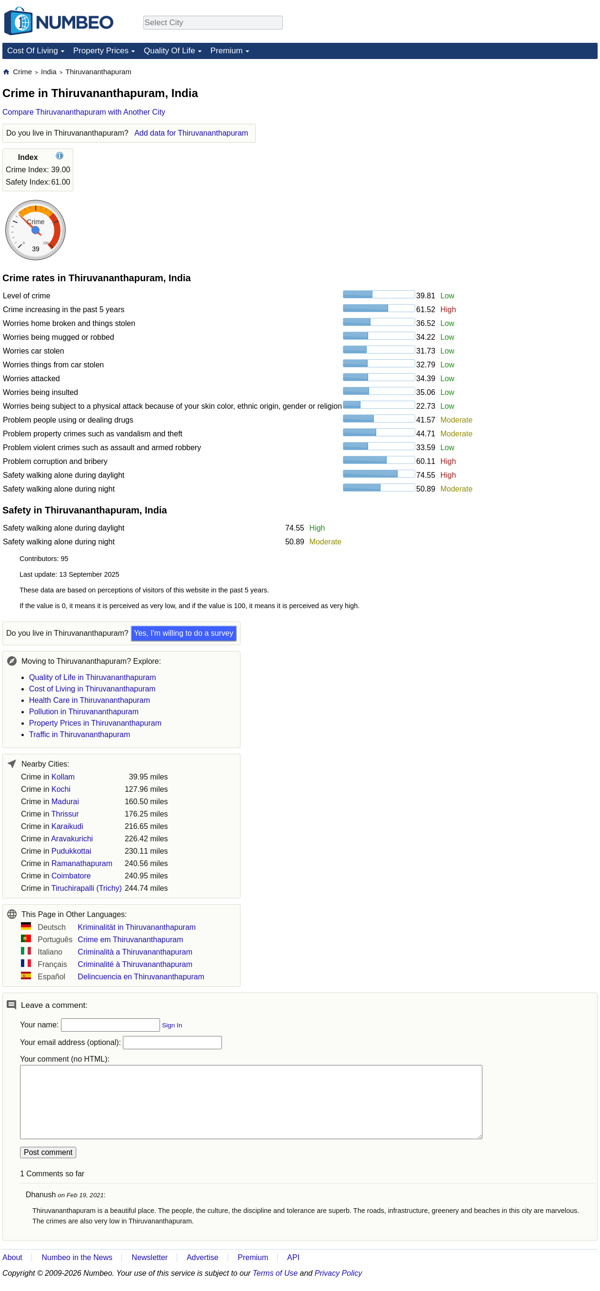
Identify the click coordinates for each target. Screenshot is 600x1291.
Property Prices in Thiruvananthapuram (95, 723)
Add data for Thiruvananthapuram (191, 133)
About (12, 1257)
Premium (226, 50)
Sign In (172, 1025)
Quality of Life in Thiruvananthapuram (92, 677)
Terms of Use (275, 1273)
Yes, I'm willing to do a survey (183, 633)
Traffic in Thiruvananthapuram (79, 734)
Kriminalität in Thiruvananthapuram (137, 927)
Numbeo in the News (76, 1257)
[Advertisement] (526, 126)
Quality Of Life (169, 50)
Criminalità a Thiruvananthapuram (135, 952)
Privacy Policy (338, 1273)
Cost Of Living (32, 50)
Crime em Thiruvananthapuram (130, 940)
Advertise (203, 1257)
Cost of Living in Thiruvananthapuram (92, 689)
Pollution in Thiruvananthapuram (84, 712)
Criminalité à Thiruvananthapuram (135, 964)
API (293, 1257)
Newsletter (150, 1257)
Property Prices (101, 50)
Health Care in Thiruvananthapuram (89, 700)
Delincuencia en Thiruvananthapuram (141, 977)
